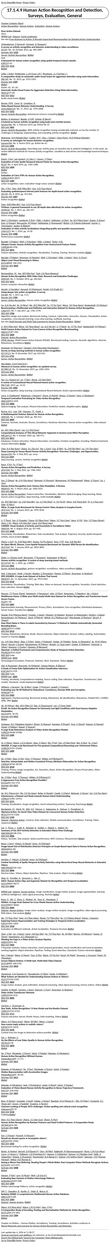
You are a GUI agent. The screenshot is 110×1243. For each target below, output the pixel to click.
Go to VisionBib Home (11, 2)
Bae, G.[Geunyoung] (43, 705)
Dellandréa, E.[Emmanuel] (50, 223)
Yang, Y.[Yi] (59, 541)
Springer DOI (7, 52)
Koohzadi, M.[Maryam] (11, 348)
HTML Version (7, 340)
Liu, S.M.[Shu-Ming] (10, 641)
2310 (15, 512)
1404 (11, 146)
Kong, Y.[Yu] (6, 464)
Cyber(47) (5, 310)
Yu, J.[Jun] (92, 743)
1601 (15, 1093)
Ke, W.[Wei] (67, 934)
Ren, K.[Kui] (81, 743)
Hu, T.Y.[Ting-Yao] (53, 934)
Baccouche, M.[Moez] (27, 223)
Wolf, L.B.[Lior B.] (39, 1175)
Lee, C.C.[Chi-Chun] (30, 430)
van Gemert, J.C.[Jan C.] (25, 159)
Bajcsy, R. (44, 1191)
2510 (12, 581)
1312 (12, 111)
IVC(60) (4, 294)
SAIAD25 (5, 628)
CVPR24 (4, 764)
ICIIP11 (4, 63)
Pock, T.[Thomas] (33, 758)
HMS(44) (5, 279)
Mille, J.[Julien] (43, 220)
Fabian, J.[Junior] (42, 1101)
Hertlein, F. (6, 859)
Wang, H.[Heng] (22, 955)
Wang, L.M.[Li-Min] (32, 1207)
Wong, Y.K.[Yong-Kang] (73, 305)
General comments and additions (16, 1235)
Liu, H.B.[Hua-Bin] (26, 501)
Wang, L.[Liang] (46, 1021)
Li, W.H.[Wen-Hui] (9, 326)
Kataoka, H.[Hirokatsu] (58, 1053)
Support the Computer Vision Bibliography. (43, 1237)
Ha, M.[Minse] (7, 705)
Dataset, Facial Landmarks (25, 36)
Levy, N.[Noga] (23, 1175)
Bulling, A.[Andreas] (10, 119)
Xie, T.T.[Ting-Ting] (9, 918)
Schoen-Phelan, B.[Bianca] (53, 665)
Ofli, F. (4, 1191)
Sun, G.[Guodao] (19, 520)
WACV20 (5, 401)
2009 (12, 419)
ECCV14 (4, 1165)
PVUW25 (5, 652)
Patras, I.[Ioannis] (90, 918)
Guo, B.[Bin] (57, 448)
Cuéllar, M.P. (35, 137)
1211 (12, 95)
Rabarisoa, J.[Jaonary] (31, 395)
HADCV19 (5, 942)
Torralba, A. (15, 878)
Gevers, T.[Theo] (44, 159)
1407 (15, 196)
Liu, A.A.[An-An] (8, 305)
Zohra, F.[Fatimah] (43, 641)
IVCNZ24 (5, 692)
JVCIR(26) (5, 210)
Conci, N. (18, 103)
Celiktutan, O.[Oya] (60, 220)
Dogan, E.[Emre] (97, 220)
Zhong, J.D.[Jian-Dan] (41, 379)
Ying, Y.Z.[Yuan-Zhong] (94, 520)
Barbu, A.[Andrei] (9, 1151)
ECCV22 (4, 782)
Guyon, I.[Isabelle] (20, 1103)
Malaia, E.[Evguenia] (22, 1157)
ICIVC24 (4, 671)
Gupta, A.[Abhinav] (58, 974)
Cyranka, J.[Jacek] (36, 615)
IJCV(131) (5, 510)
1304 (15, 1215)
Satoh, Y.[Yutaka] (39, 1053)
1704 (15, 297)
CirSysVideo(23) (8, 108)
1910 (12, 926)
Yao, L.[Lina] (45, 448)
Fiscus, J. (12, 827)
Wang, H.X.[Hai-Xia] (22, 523)
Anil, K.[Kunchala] (9, 665)
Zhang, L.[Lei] (7, 541)
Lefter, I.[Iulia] (7, 73)
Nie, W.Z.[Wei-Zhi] (37, 305)
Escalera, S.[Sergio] (39, 1103)
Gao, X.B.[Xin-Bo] (73, 541)
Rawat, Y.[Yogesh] (27, 727)
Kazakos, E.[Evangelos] (42, 573)
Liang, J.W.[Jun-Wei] (34, 934)
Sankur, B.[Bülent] (22, 225)
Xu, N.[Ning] (22, 305)
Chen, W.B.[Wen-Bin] (21, 188)
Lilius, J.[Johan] (49, 137)
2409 (15, 550)
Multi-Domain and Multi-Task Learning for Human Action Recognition (41, 321)
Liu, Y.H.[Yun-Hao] (90, 448)
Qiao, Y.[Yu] (47, 1207)
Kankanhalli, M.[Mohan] (96, 305)
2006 (12, 403)
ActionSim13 (7, 1181)
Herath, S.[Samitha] (10, 289)
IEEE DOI (5, 66)
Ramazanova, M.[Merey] (36, 644)
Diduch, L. (52, 827)
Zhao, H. (5, 878)
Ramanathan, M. (9, 273)
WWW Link (6, 36)
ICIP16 (4, 1027)
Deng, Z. (21, 899)
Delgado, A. (31, 827)
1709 (12, 817)
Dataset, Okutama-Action (13, 820)
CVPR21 (4, 798)
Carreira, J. (6, 1005)
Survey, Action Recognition (13, 300)
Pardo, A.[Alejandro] (81, 641)
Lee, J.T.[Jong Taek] (62, 705)
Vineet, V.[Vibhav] (9, 727)
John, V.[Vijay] (56, 593)
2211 (15, 785)
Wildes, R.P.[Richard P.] (52, 758)
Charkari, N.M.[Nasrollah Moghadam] (41, 348)
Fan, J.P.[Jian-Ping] (66, 743)
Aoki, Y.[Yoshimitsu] (32, 1085)
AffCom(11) (6, 435)
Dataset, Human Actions (24, 891)
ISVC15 (4, 1090)
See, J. (4, 1037)
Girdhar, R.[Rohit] (9, 989)
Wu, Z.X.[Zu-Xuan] (28, 793)
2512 (12, 631)
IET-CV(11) (6, 353)
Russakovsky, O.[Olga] (38, 974)
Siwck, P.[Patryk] (35, 617)
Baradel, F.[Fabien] (9, 241)
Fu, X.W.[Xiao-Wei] (23, 541)
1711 (12, 1014)
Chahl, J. (39, 411)
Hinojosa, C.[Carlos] (17, 647)
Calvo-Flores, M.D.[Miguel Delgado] (73, 137)
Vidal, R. (34, 1191)
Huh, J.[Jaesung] (8, 573)
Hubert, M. (63, 827)
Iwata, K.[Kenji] (49, 1085)
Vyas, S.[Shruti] (78, 724)
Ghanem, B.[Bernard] (37, 647)
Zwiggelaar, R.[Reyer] (56, 557)
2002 (12, 998)
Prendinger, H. (77, 809)
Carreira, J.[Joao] (26, 989)
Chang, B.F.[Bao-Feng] (39, 520)
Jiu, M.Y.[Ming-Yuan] (79, 220)
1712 (11, 356)
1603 (12, 1045)
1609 (12, 334)
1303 (12, 1199)
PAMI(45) (5, 488)
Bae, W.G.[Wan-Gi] (24, 705)
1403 (11, 127)
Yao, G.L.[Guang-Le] (10, 379)
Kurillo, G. (25, 1191)
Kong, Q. (5, 899)
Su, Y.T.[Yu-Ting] (54, 305)
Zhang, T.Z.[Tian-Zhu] (49, 918)
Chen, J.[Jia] (6, 934)
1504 (15, 1127)
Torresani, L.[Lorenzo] (86, 955)
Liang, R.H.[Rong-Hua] (42, 523)
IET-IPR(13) (6, 369)
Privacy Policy (29, 2)
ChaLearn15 (6, 1109)
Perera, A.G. (6, 411)
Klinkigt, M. (31, 899)
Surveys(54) (6, 454)
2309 (12, 735)
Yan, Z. (37, 878)
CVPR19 (4, 995)
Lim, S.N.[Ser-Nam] (98, 793)
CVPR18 (4, 247)
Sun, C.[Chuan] (8, 1135)
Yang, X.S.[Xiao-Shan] (29, 918)
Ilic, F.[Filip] (6, 758)
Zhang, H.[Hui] (50, 1119)
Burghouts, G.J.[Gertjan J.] (55, 73)
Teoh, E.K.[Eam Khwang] (47, 273)
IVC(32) (4, 194)
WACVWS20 (6, 833)
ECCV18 (4, 263)
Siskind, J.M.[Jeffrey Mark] (71, 1157)
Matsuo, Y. (65, 809)
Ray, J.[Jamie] (7, 955)
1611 (15, 1061)
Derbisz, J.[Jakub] (97, 615)
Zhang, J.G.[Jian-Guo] (33, 1119)
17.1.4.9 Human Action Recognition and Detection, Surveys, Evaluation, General (55, 12)
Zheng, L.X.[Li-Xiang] (22, 743)
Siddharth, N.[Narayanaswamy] (68, 1151)
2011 (12, 438)
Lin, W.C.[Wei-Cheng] (10, 430)
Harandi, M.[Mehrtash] (31, 289)
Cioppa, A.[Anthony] (80, 644)
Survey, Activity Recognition (14, 55)
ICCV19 (4, 883)
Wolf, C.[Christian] (9, 220)
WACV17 (5, 332)
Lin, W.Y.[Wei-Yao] (9, 501)
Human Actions (27, 26)
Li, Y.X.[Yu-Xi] (59, 501)
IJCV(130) (5, 470)
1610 (12, 1029)
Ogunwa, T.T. (29, 411)
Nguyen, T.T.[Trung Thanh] (13, 593)
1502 (15, 212)
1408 (15, 234)
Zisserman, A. (18, 1005)
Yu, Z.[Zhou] (6, 743)
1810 (15, 265)
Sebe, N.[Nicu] (7, 504)
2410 (12, 767)
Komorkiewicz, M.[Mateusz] (14, 617)
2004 (12, 886)
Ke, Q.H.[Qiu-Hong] (24, 480)
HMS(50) (5, 417)
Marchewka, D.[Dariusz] (80, 617)
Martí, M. (20, 809)
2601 (12, 604)
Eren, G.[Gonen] (8, 223)
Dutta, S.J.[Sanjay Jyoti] (12, 557)
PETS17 (4, 814)
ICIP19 (4, 923)
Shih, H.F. (30, 809)
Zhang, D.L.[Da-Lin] (30, 448)
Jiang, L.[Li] (6, 523)
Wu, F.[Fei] (52, 743)
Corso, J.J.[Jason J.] (9, 1154)
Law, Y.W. (17, 411)
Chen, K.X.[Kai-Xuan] (10, 448)
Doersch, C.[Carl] (42, 989)
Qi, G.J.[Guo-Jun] (95, 501)
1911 (11, 372)
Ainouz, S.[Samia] (67, 395)
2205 (15, 472)
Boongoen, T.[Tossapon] (35, 557)
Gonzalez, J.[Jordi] (25, 1101)
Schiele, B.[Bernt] (43, 119)
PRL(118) (5, 385)
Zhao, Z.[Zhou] (40, 743)
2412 (15, 716)
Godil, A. (21, 827)
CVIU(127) (6, 231)
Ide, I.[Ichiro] (92, 593)
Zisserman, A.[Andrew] (82, 573)
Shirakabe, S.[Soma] (21, 1053)
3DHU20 (5, 849)
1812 (12, 250)
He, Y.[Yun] (6, 1053)
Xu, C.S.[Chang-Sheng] (70, 918)
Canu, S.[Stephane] (85, 395)
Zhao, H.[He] (18, 758)
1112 (12, 66)
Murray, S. (40, 809)
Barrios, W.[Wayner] (83, 934)
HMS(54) (5, 528)
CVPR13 (4, 178)
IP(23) (4, 164)
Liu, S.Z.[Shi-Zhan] (44, 501)
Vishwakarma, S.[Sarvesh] (13, 44)
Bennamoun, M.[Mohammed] (69, 480)
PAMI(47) (5, 579)
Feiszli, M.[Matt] (67, 955)
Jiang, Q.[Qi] (76, 520)
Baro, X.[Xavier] (8, 1101)
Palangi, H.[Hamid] (94, 724)
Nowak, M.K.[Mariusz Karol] (14, 615)
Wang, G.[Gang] (91, 480)
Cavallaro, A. (30, 103)
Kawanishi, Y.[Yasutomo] (37, 593)
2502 (11, 565)
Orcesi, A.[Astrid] (50, 395)
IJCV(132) (5, 547)
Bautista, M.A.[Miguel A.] (62, 1101)
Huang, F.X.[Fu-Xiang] (43, 541)
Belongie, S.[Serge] (79, 793)
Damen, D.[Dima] (62, 573)
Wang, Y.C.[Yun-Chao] (60, 520)
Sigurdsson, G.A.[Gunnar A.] (14, 974)
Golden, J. (42, 827)
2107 (11, 457)
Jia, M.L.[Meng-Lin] (10, 793)
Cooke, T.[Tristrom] (41, 687)
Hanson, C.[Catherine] (57, 1154)
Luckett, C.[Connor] (59, 687)
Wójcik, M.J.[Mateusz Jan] (56, 617)
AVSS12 (4, 92)
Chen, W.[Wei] (46, 1151)
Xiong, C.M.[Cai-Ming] (94, 1151)
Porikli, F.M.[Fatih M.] (53, 289)
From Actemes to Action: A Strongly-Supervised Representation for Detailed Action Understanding (54, 39)
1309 (15, 82)
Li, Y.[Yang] (62, 326)
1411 (12, 281)
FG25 (3, 601)
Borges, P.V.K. (7, 103)
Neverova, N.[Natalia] (29, 257)
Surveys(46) (6, 124)
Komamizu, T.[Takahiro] (75, 593)
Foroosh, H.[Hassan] (25, 1135)
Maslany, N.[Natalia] (55, 615)
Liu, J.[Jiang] (18, 934)
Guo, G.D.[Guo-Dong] (42, 188)
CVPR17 (4, 1011)
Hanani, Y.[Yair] (8, 1175)
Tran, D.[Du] (36, 955)
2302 (12, 491)
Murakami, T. (52, 899)
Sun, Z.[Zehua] (7, 480)
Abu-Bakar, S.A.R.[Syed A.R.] (14, 363)
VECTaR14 (5, 1125)
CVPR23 (4, 732)
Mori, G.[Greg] (80, 257)
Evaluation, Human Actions (47, 26)
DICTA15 (5, 1043)
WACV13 (5, 1196)
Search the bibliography (12, 1237)
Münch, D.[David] (23, 843)
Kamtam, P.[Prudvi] (61, 724)
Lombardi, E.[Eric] (27, 220)
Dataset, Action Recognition (14, 337)
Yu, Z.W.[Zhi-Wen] (72, 448)
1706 (12, 313)
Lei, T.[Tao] (25, 379)
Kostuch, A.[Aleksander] (77, 615)
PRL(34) (4, 79)
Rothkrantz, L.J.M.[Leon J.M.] (28, 73)
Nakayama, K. (52, 809)
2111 (12, 801)
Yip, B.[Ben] (26, 687)
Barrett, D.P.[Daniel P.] (28, 1151)
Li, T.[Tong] (6, 520)
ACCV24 (4, 713)
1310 (15, 52)
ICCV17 (4, 979)
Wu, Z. (13, 899)
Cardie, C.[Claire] (62, 793)
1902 (15, 388)
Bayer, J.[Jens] (7, 843)
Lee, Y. (4, 827)
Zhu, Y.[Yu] (6, 188)
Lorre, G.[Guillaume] (10, 395)
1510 (12, 1112)
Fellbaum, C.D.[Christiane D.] (32, 1154)
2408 (12, 531)
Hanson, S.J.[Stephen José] (80, 1154)
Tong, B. (41, 899)
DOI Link (5, 127)
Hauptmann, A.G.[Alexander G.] (23, 936)
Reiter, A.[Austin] (45, 793)
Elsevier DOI (6, 82)
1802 (12, 982)
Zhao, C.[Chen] (27, 641)
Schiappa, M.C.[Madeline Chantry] (17, 724)
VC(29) (4, 49)
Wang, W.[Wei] (31, 1021)
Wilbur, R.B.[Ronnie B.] (20, 1159)
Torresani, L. (27, 878)
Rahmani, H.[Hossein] (44, 480)
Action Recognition (9, 26)
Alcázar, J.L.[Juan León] (59, 644)
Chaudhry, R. (14, 1191)
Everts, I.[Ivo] (7, 159)
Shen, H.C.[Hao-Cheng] (11, 1119)
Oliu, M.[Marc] (82, 1101)
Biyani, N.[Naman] (42, 724)
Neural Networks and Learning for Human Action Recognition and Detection (36, 1226)
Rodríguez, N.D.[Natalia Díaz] (14, 137)
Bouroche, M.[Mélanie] (29, 665)
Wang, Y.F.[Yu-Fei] (51, 955)
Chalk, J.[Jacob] (24, 573)
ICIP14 (4, 1141)
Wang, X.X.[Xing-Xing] (11, 1207)
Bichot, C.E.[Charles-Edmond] (76, 223)
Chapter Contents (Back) (12, 23)
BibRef (31, 55)
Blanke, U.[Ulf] (27, 119)
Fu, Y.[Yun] (18, 464)
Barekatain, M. (8, 809)
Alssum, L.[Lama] (16, 644)
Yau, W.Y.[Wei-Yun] (26, 273)
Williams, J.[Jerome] (10, 687)
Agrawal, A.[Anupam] (36, 44)
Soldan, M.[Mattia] (62, 641)
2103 (15, 851)
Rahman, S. (13, 1037)
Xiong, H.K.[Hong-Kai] (77, 501)
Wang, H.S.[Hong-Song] (12, 1021)
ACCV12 (4, 1212)
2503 (15, 676)
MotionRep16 (7, 1058)
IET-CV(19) (6, 563)
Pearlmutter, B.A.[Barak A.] (45, 1157)
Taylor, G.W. (57, 241)
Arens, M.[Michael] (41, 843)
